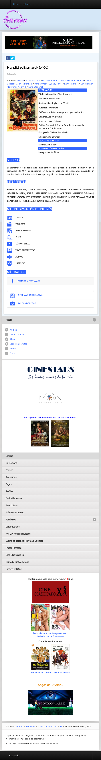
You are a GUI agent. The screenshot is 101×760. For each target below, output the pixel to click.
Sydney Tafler (55, 83)
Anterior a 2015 (32, 80)
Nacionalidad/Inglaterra (72, 80)
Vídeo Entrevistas (18, 343)
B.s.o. (12, 353)
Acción (20, 80)
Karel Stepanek (35, 86)
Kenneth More (71, 83)
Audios (13, 329)
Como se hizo (17, 334)
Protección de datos (28, 743)
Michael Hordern (50, 80)
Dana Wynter (40, 83)
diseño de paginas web (34, 738)
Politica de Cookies (49, 743)
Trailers (13, 348)
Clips (12, 339)
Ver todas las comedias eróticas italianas (50, 672)
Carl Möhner (86, 83)
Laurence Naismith (17, 86)
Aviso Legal (11, 743)
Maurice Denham (24, 83)
